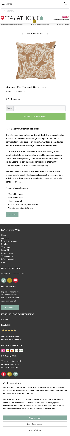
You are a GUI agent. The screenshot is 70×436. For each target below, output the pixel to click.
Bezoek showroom (9, 241)
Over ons (5, 238)
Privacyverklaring (8, 259)
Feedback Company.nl (11, 339)
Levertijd (5, 250)
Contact (4, 262)
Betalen (4, 244)
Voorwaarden (7, 256)
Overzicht (12, 214)
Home (3, 235)
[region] (35, 399)
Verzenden (5, 247)
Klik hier (4, 319)
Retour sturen (7, 253)
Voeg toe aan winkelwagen (35, 116)
